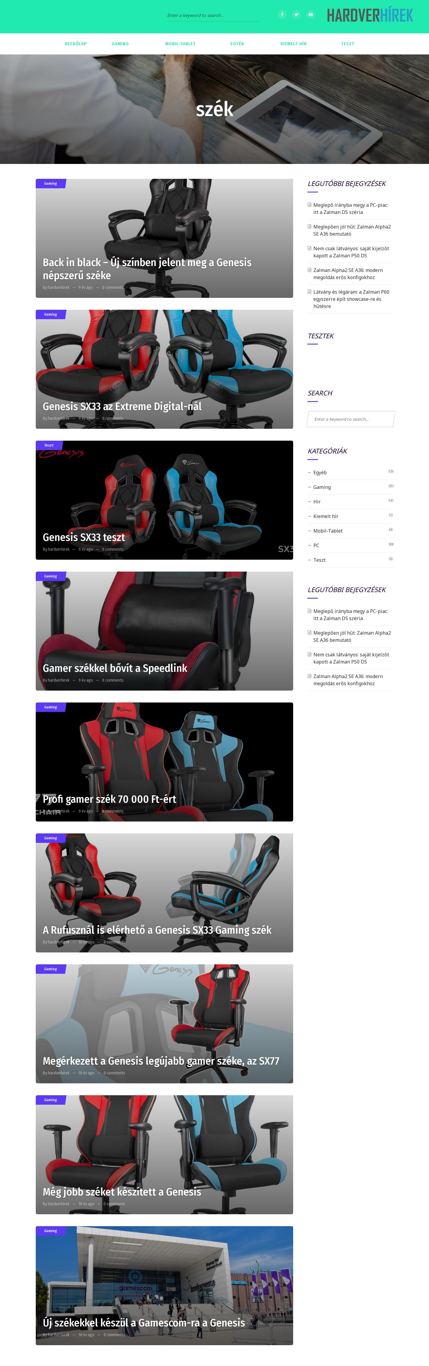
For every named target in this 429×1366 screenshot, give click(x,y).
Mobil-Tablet (328, 531)
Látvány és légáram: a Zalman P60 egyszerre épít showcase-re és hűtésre (351, 299)
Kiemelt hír (325, 516)
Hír (317, 501)
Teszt (49, 445)
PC (316, 545)
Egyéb (320, 472)
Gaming (50, 183)
